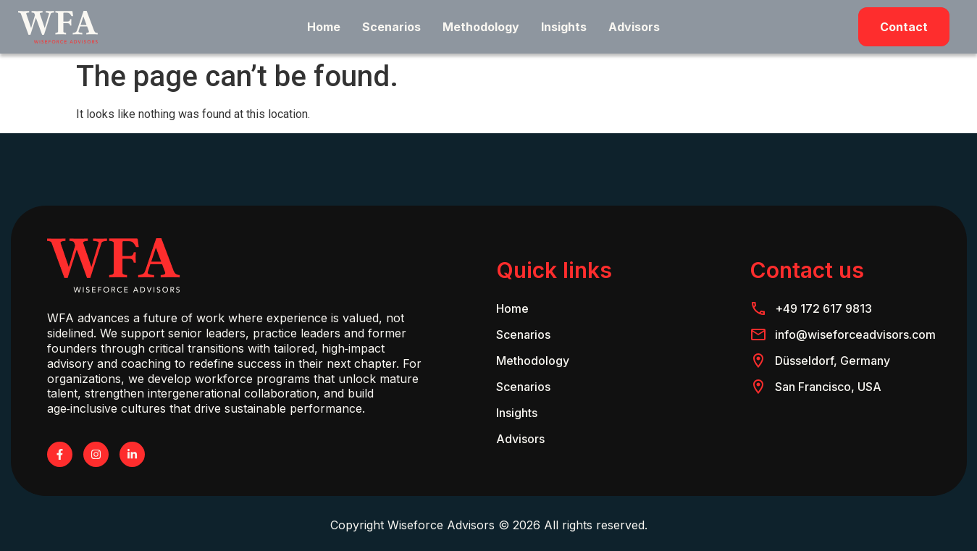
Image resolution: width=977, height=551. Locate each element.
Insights (564, 27)
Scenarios (391, 27)
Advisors (634, 27)
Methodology (481, 27)
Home (323, 27)
